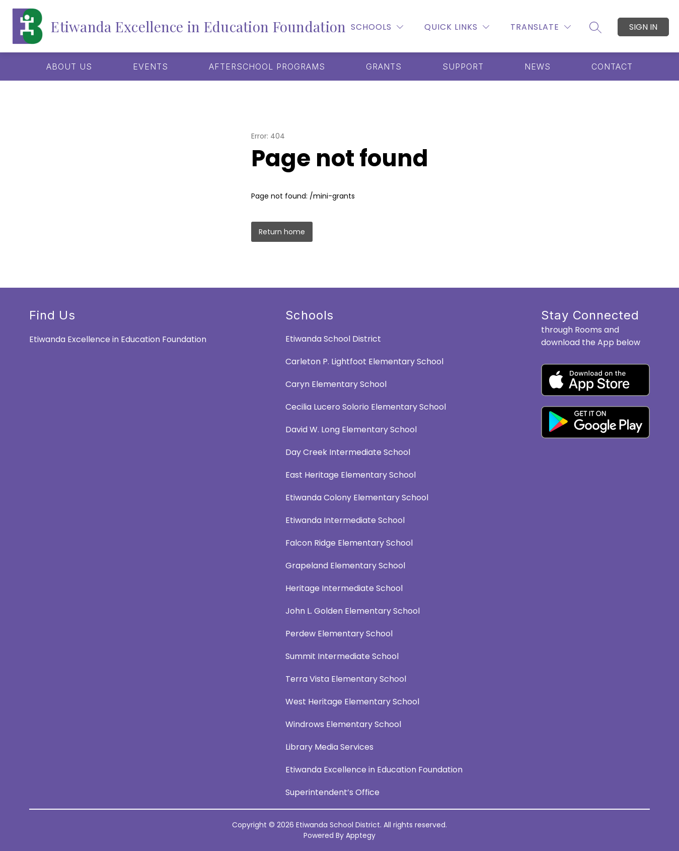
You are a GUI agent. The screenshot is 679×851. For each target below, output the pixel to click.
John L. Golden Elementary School (352, 611)
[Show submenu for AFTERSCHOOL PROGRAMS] (267, 66)
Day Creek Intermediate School (347, 452)
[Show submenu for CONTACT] (612, 66)
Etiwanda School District (333, 339)
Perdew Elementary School (339, 633)
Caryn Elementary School (336, 384)
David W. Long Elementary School (351, 429)
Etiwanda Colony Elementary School (356, 497)
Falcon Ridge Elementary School (349, 543)
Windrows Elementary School (343, 724)
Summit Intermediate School (342, 656)
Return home (282, 232)
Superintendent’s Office (332, 792)
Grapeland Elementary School (345, 565)
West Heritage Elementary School (352, 701)
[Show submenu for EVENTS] (150, 66)
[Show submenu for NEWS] (537, 66)
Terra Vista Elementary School (345, 679)
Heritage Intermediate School (344, 588)
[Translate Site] (540, 27)
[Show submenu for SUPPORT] (463, 66)
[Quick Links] (457, 27)
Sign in (643, 27)
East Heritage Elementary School (350, 475)
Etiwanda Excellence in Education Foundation (374, 769)
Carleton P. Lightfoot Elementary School (364, 361)
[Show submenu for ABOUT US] (69, 66)
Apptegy (360, 835)
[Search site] (595, 27)
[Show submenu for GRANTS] (384, 66)
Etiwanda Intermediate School (345, 520)
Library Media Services (329, 747)
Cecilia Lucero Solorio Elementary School (365, 407)
